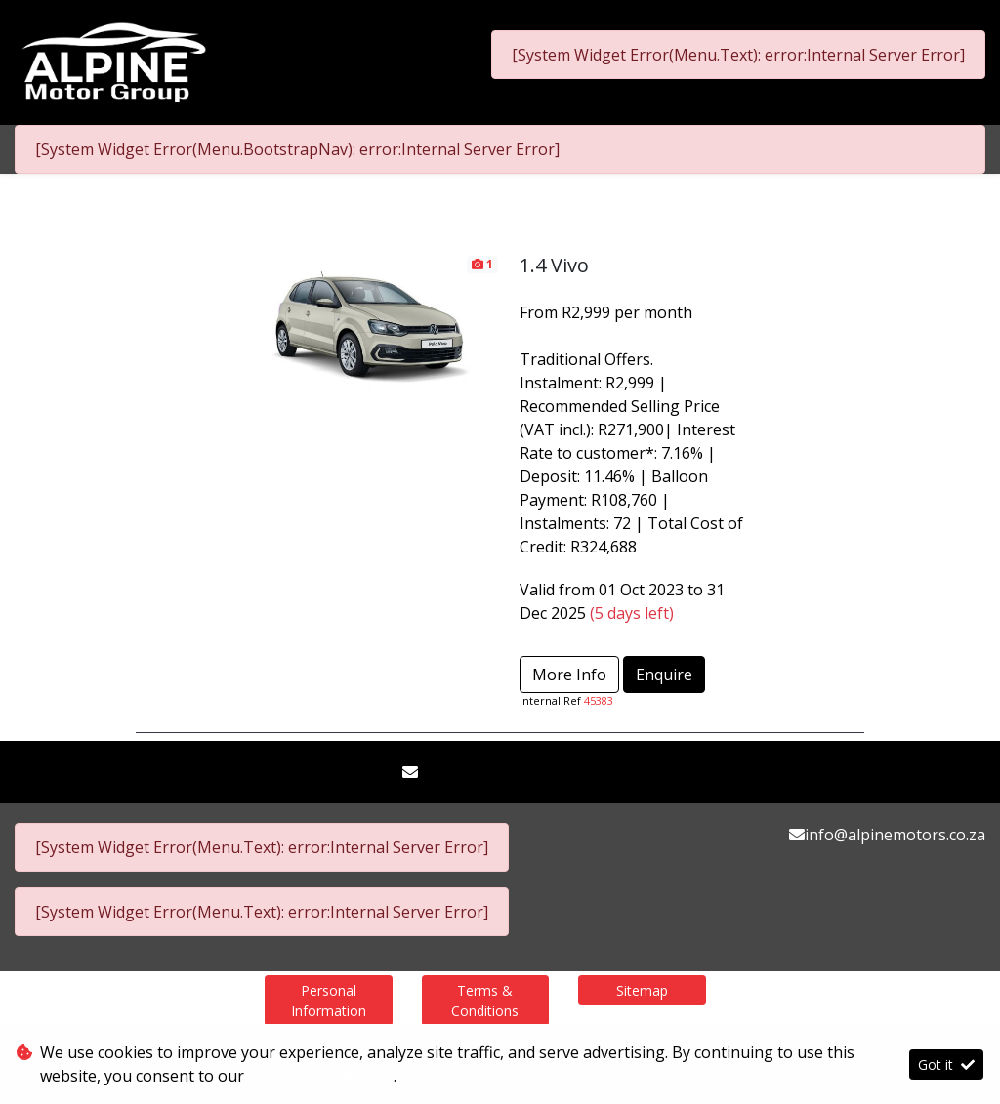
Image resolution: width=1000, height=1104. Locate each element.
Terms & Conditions (485, 1000)
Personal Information (328, 1000)
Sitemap (642, 990)
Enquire (664, 674)
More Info (569, 674)
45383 (598, 700)
